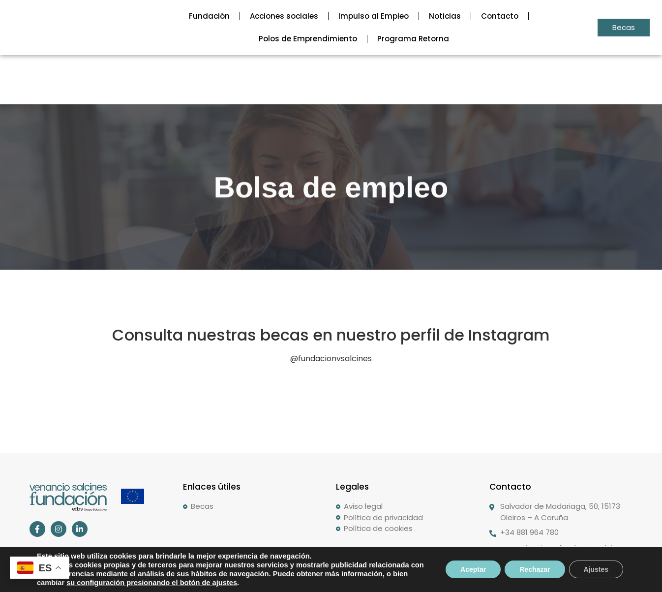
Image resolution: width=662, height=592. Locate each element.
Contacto (499, 16)
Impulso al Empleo (373, 16)
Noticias (445, 16)
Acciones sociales (284, 16)
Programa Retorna (413, 38)
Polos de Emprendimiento (308, 38)
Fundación (209, 16)
